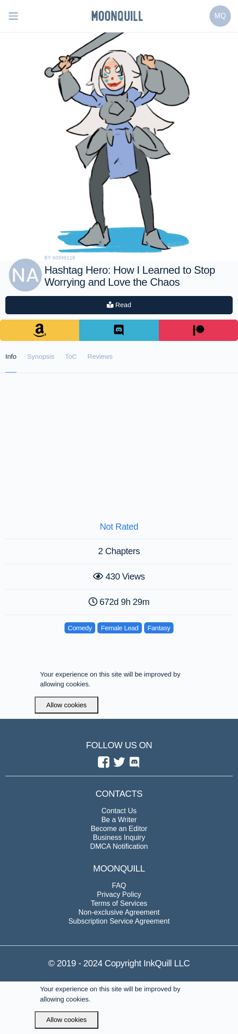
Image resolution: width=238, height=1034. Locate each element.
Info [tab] (10, 356)
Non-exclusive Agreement (118, 912)
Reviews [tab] (100, 356)
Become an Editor (119, 828)
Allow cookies (66, 705)
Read (119, 304)
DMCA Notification (119, 846)
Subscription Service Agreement (119, 921)
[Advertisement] (119, 439)
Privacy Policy (119, 894)
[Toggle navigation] (13, 16)
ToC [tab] (71, 356)
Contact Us (119, 811)
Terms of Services (119, 903)
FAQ (119, 885)
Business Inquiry (119, 837)
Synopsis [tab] (40, 356)
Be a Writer (119, 819)
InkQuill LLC (165, 963)
